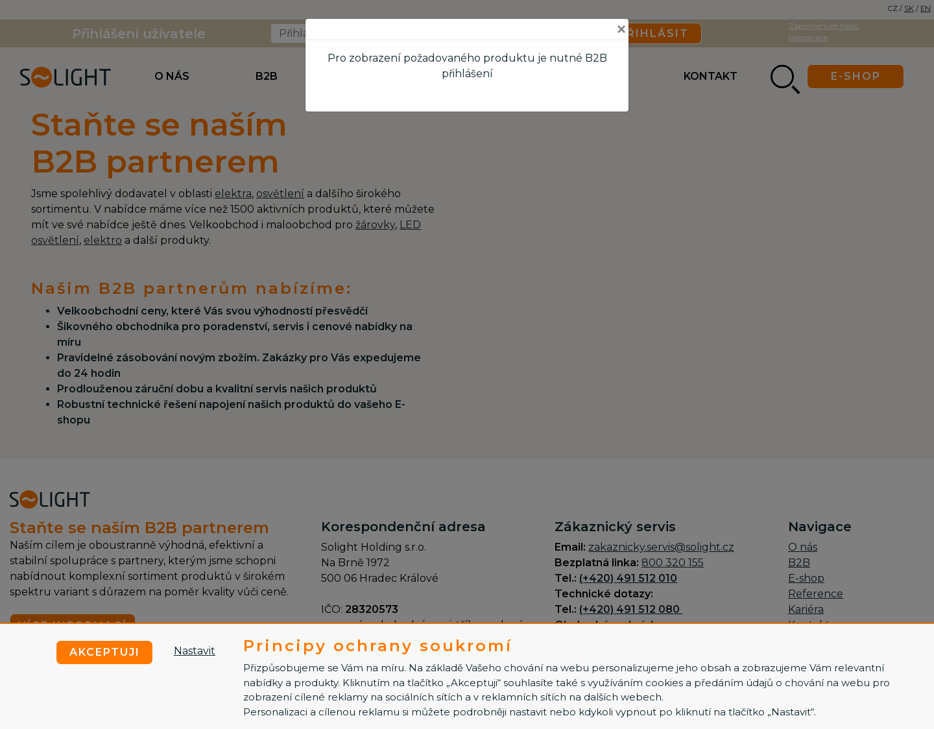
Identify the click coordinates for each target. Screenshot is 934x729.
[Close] (621, 29)
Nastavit (194, 651)
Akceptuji (104, 652)
